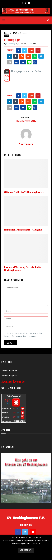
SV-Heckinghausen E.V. (26, 518)
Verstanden (26, 550)
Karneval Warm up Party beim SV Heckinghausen (22, 269)
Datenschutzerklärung (26, 557)
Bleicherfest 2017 (26, 120)
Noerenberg (10, 44)
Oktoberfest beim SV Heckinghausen (24, 192)
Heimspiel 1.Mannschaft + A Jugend (23, 229)
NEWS (7, 35)
